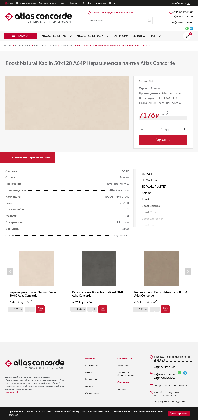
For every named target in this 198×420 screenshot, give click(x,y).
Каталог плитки (23, 46)
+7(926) (182, 22)
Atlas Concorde (171, 93)
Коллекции (91, 365)
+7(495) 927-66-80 (182, 12)
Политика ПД (11, 392)
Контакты (91, 379)
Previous (10, 271)
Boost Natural (67, 46)
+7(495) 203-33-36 (182, 16)
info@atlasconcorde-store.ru (171, 385)
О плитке (123, 382)
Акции (89, 386)
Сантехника (92, 393)
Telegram (185, 373)
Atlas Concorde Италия (45, 46)
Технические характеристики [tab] (30, 157)
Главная (8, 46)
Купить (163, 140)
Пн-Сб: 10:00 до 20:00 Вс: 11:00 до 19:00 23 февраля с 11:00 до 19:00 (170, 397)
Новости (90, 372)
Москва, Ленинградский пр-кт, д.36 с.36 (112, 13)
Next (188, 271)
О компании (124, 358)
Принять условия (178, 413)
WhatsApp (179, 373)
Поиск (149, 21)
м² (168, 129)
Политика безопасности (125, 374)
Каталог (90, 358)
